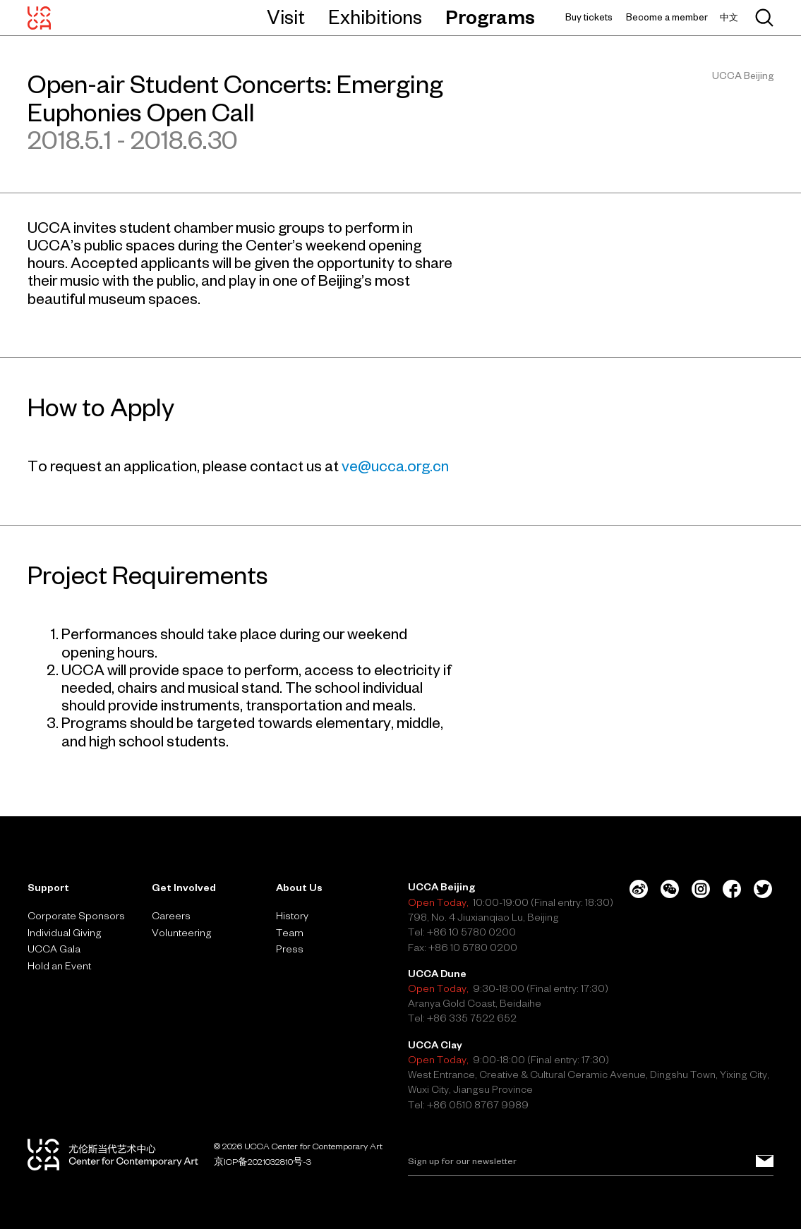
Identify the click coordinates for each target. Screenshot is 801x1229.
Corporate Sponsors (76, 915)
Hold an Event (59, 965)
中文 (729, 17)
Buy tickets (589, 17)
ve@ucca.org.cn (395, 465)
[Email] (590, 1161)
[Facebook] (731, 889)
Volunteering (182, 932)
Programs (490, 17)
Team (289, 932)
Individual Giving (65, 932)
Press (289, 949)
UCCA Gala (54, 949)
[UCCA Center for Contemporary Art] (39, 17)
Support (48, 887)
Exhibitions (375, 17)
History (292, 915)
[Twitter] (762, 889)
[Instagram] (700, 889)
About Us (299, 887)
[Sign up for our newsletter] (764, 1161)
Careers (171, 915)
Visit (286, 17)
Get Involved (184, 887)
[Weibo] (638, 889)
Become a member (667, 17)
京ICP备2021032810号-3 (262, 1161)
